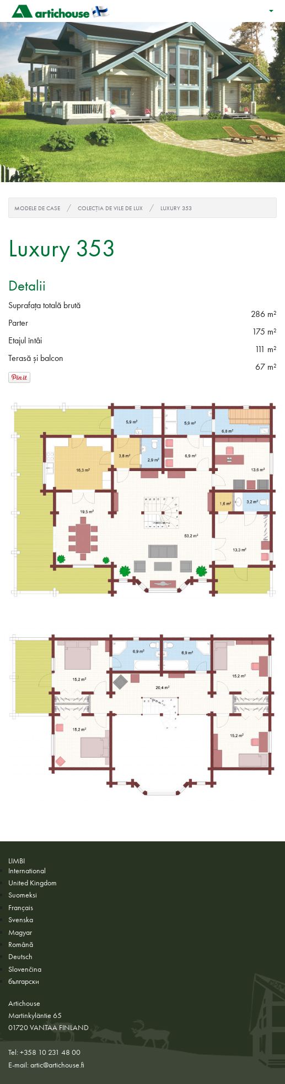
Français (20, 907)
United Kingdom (32, 883)
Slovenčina (24, 969)
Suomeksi (22, 895)
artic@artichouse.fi (57, 1065)
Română (20, 944)
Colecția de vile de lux (110, 208)
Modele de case (37, 208)
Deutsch (20, 956)
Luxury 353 (176, 208)
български (23, 981)
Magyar (20, 932)
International (27, 870)
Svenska (20, 919)
